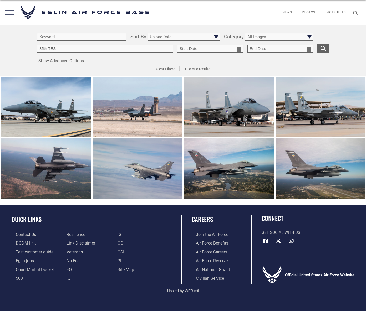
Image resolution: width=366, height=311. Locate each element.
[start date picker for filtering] (210, 49)
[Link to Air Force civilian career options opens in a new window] (205, 276)
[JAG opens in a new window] (30, 268)
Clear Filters (165, 69)
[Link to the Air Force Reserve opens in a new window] (207, 259)
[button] (8, 12)
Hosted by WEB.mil (183, 289)
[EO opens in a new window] (72, 259)
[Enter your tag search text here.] (105, 49)
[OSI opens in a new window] (122, 251)
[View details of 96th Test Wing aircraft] (46, 107)
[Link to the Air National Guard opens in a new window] (208, 268)
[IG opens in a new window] (121, 234)
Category (234, 37)
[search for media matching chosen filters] (323, 48)
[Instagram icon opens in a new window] (291, 241)
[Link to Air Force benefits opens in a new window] (207, 242)
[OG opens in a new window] (121, 242)
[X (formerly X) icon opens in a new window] (278, 241)
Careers (202, 219)
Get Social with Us (281, 232)
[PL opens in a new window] (121, 259)
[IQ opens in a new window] (67, 276)
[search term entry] (81, 37)
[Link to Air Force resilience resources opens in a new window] (74, 234)
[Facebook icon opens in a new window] (266, 241)
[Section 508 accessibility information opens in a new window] (15, 276)
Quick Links (27, 219)
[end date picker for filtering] (280, 49)
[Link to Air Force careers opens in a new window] (207, 251)
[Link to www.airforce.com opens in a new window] (207, 234)
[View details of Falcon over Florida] (46, 169)
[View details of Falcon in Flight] (320, 169)
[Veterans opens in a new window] (73, 251)
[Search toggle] (356, 12)
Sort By (138, 37)
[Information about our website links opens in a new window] (79, 242)
